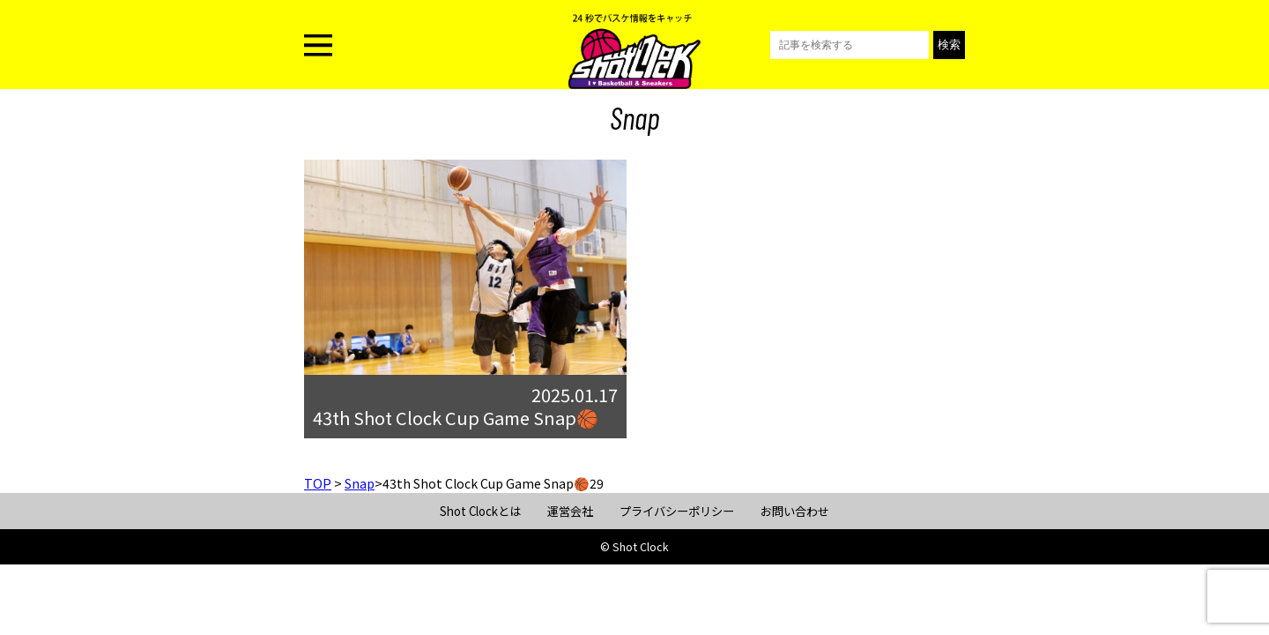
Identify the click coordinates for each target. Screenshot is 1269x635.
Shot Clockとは (480, 511)
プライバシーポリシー (677, 511)
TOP (317, 483)
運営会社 (570, 511)
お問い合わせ (795, 511)
